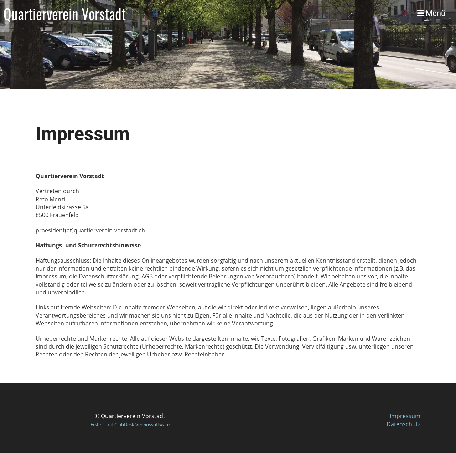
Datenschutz (403, 424)
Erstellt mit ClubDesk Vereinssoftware (130, 424)
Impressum (405, 416)
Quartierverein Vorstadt (65, 14)
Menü (431, 13)
